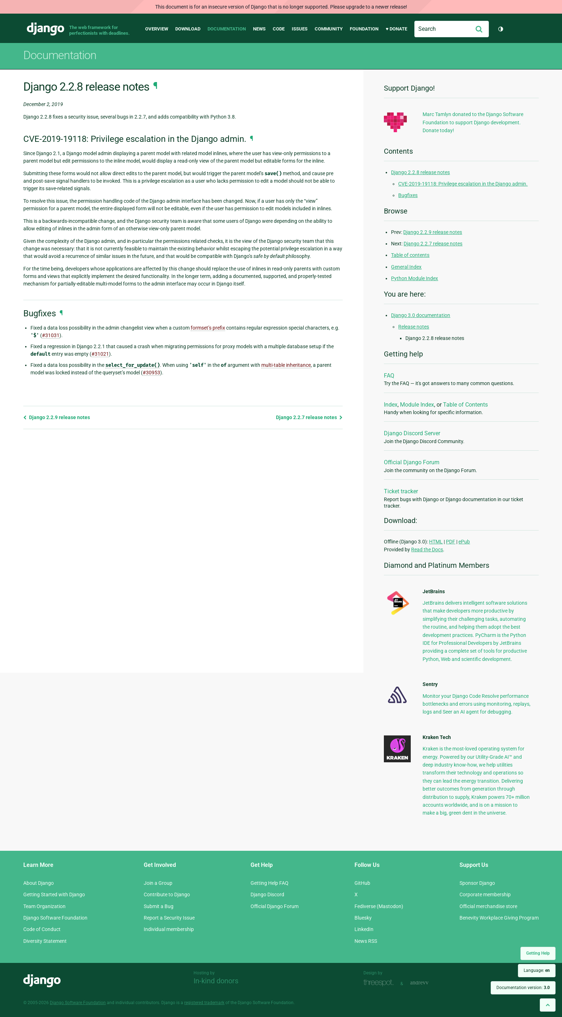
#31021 (100, 354)
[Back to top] (547, 1005)
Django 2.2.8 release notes (420, 172)
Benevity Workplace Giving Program (499, 918)
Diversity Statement (45, 941)
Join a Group (158, 883)
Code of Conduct (42, 929)
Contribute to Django (167, 894)
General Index (406, 267)
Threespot (380, 983)
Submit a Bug (158, 906)
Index (390, 404)
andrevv (427, 983)
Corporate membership (485, 894)
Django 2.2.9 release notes (56, 417)
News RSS (365, 941)
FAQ (389, 375)
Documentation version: (523, 987)
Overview (156, 29)
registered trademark (204, 1002)
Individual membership (169, 929)
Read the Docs (427, 549)
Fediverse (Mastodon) (378, 906)
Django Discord (267, 894)
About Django (38, 883)
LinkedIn (363, 929)
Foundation (364, 29)
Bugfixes (408, 195)
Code (279, 29)
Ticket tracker (401, 491)
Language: (537, 970)
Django (45, 29)
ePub (464, 542)
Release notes (413, 327)
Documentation (227, 29)
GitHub (362, 883)
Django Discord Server (412, 433)
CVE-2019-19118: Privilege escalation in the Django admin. (463, 184)
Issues (300, 29)
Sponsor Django (477, 883)
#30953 (151, 372)
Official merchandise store (488, 906)
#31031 (50, 335)
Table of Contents (465, 404)
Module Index (417, 404)
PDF (450, 542)
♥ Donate (396, 29)
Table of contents (410, 255)
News (259, 29)
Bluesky (363, 918)
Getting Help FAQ (270, 883)
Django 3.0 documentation (420, 315)
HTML (436, 542)
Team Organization (44, 906)
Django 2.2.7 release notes (309, 417)
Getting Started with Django (54, 894)
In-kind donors (216, 981)
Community (329, 29)
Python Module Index (414, 278)
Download (187, 29)
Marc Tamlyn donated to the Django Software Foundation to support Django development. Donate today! (473, 122)
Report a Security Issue (169, 918)
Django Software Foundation (55, 918)
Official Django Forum (411, 462)
